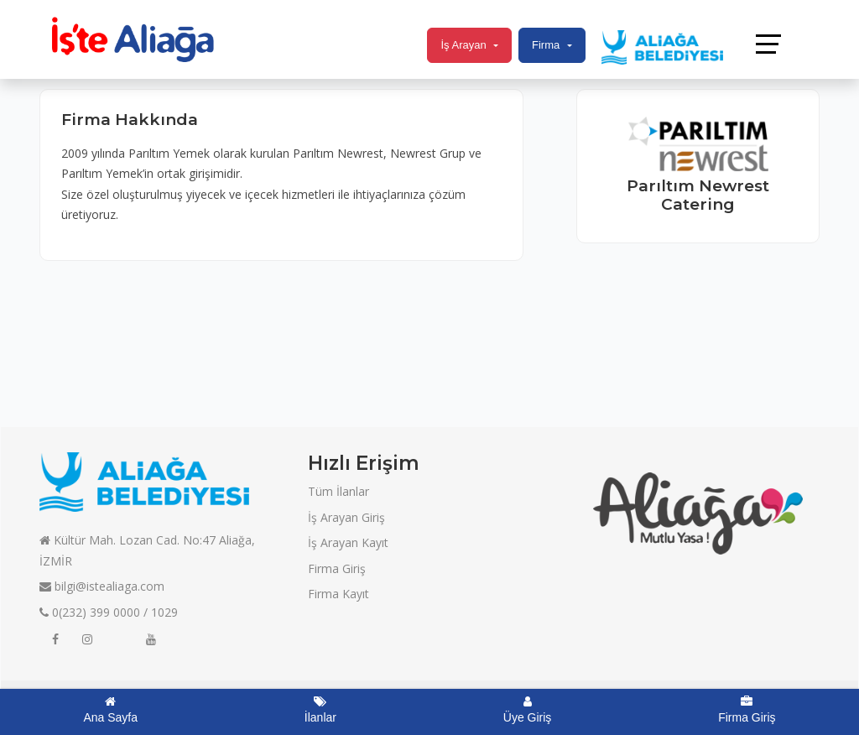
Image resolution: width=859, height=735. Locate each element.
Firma (546, 45)
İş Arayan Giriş (346, 517)
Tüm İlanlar (338, 491)
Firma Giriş (337, 568)
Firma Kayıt (338, 594)
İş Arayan (463, 45)
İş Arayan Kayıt (348, 542)
